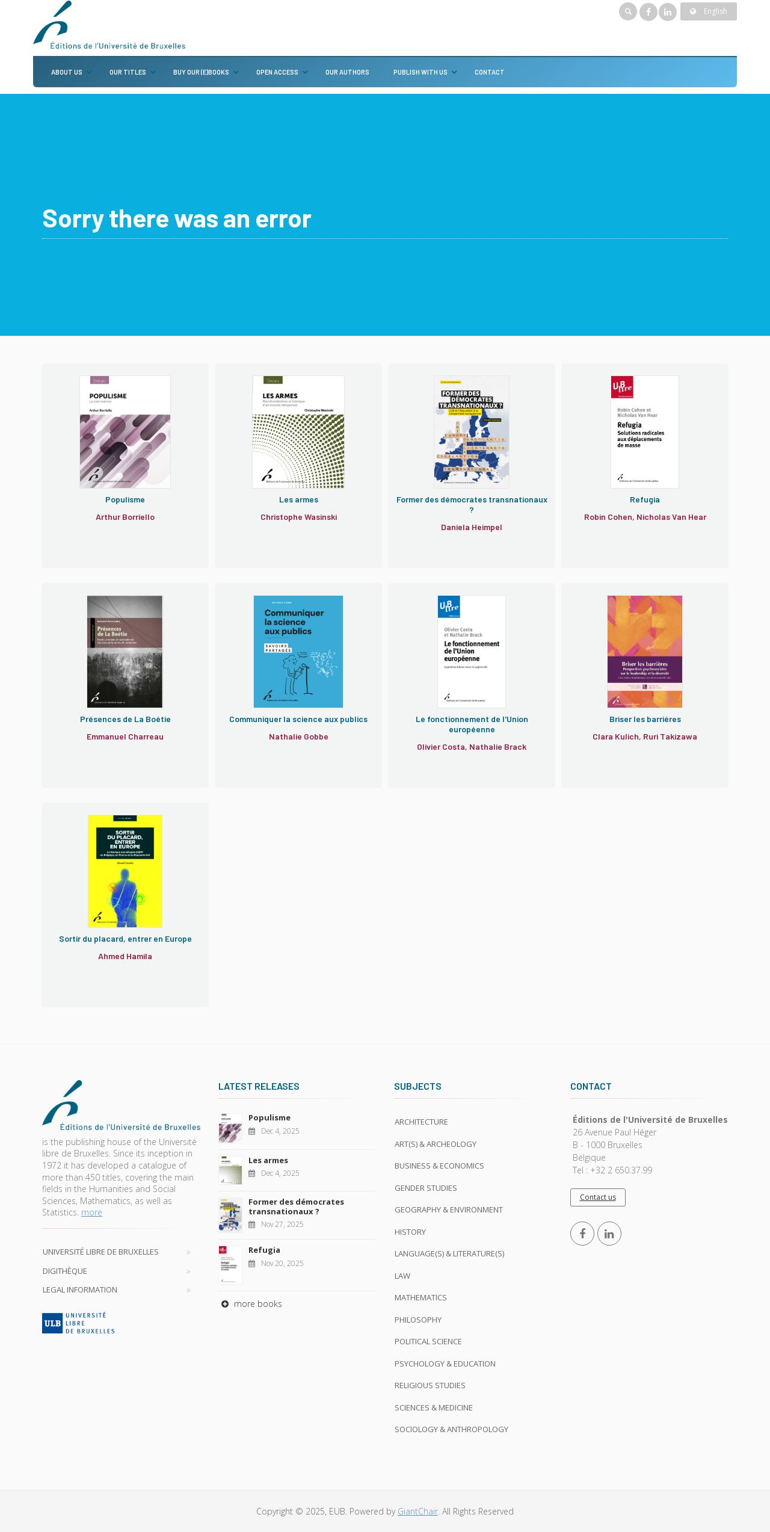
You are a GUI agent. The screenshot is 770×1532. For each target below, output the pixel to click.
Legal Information (80, 1289)
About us (66, 72)
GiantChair (418, 1511)
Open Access (277, 72)
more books (250, 1303)
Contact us (598, 1197)
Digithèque (65, 1270)
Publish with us (420, 72)
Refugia (264, 1249)
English (708, 11)
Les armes (268, 1160)
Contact (490, 72)
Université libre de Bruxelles (101, 1251)
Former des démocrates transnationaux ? (296, 1206)
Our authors (347, 72)
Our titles (127, 72)
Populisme (269, 1117)
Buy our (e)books (201, 72)
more (91, 1212)
